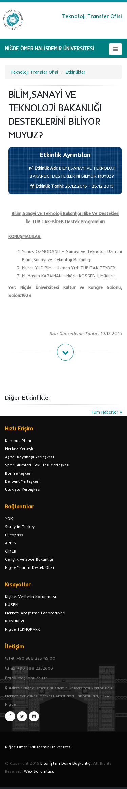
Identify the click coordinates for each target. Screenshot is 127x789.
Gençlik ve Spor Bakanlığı (29, 559)
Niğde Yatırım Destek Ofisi (29, 567)
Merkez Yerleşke (20, 448)
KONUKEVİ (14, 620)
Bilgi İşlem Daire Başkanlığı (66, 763)
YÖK (9, 518)
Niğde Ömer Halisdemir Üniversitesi (38, 746)
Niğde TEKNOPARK (22, 629)
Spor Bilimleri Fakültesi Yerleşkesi (37, 464)
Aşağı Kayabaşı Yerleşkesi (29, 456)
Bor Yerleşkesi (18, 473)
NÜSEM (11, 604)
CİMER (10, 551)
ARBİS (10, 542)
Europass (14, 534)
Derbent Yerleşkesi (22, 481)
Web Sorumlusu (39, 771)
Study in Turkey (20, 526)
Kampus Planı (18, 440)
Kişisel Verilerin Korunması (30, 596)
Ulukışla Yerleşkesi (22, 489)
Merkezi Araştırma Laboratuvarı (35, 612)
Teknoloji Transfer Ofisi (34, 72)
